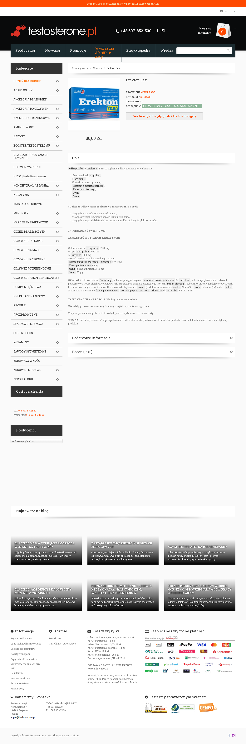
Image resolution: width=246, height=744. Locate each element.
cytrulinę (80, 178)
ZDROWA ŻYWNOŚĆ (26, 360)
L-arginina (83, 251)
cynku (141, 287)
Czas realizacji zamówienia (26, 643)
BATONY (19, 136)
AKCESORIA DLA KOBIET (30, 99)
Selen (76, 196)
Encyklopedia (138, 50)
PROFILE (19, 305)
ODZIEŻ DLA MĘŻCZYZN (29, 231)
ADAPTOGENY (23, 90)
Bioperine (105, 261)
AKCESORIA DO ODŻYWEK (30, 108)
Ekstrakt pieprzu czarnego (83, 261)
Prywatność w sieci (21, 638)
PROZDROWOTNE (25, 314)
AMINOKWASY (23, 127)
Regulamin (17, 672)
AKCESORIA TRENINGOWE (31, 117)
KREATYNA (21, 194)
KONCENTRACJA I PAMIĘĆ (31, 185)
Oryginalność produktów (24, 659)
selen (228, 287)
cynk (197, 287)
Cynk (76, 192)
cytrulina (76, 254)
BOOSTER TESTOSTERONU (31, 145)
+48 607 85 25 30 (26, 410)
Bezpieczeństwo (19, 683)
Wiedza (166, 50)
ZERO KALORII (23, 379)
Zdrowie (97, 68)
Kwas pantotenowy (83, 189)
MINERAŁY (21, 213)
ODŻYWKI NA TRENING (29, 259)
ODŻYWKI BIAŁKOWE (27, 240)
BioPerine (156, 290)
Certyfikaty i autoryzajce (62, 643)
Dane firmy (55, 638)
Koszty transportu (21, 653)
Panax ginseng (175, 283)
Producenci (25, 50)
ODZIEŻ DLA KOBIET (27, 81)
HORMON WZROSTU (27, 167)
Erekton (92, 168)
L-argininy (92, 248)
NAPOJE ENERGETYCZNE (30, 222)
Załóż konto (204, 32)
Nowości (52, 50)
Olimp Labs (148, 92)
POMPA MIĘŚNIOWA (27, 287)
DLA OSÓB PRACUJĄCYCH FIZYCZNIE (31, 156)
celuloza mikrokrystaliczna (159, 280)
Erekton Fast (113, 68)
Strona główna (80, 68)
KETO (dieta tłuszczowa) (29, 176)
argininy (95, 175)
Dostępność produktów (23, 648)
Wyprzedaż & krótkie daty (104, 52)
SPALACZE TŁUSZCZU (28, 323)
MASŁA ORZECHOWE (27, 204)
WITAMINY (21, 342)
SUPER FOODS (23, 333)
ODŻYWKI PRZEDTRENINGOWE (34, 277)
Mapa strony (17, 688)
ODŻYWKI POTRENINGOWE (32, 268)
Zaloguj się (205, 28)
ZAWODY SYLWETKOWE (29, 351)
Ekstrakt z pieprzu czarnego (88, 185)
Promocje (78, 50)
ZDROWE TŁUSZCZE (27, 370)
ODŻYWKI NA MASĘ (26, 250)
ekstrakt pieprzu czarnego (135, 290)
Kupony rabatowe (20, 678)
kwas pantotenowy (107, 290)
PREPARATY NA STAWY (29, 296)
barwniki (172, 290)
